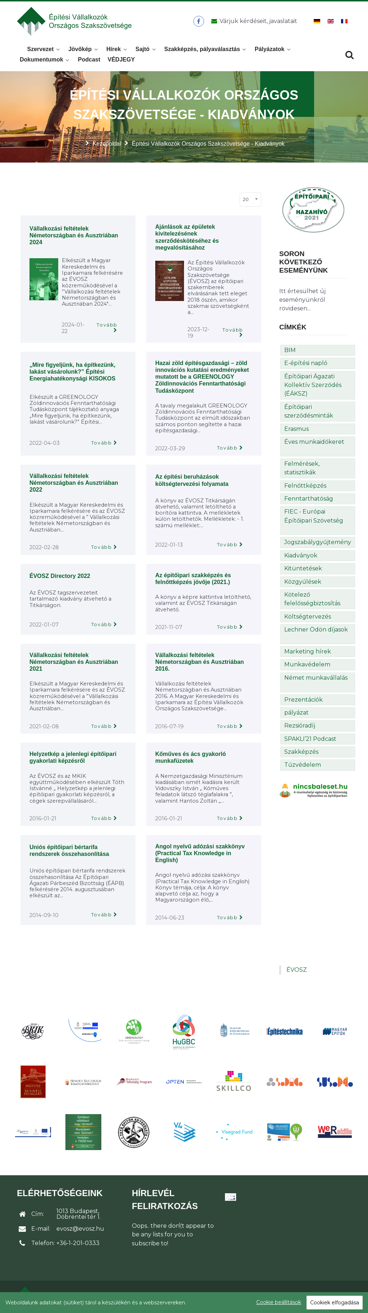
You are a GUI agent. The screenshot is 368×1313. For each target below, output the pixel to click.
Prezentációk (303, 699)
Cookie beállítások (278, 1302)
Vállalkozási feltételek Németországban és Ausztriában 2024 (73, 235)
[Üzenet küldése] (252, 21)
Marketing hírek (307, 651)
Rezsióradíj (299, 725)
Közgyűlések (302, 581)
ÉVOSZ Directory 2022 (59, 576)
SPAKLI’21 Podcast (310, 738)
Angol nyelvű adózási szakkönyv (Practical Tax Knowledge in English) (200, 853)
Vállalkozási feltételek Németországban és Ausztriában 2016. (199, 662)
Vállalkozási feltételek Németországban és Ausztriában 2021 (73, 662)
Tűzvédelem (302, 764)
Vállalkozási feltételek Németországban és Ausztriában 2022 (73, 483)
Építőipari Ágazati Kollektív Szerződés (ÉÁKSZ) (312, 385)
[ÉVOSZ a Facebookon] (198, 21)
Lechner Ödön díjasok (316, 629)
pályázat (296, 712)
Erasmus (296, 428)
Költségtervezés (307, 616)
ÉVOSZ (296, 969)
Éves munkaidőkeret (314, 441)
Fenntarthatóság (308, 498)
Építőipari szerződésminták (308, 411)
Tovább (107, 325)
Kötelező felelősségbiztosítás (312, 599)
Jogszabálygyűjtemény (317, 542)
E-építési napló (305, 363)
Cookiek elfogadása (334, 1302)
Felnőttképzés (305, 485)
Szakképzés (301, 751)
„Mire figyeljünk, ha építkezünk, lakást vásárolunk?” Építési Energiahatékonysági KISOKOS (72, 372)
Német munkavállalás (316, 677)
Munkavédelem (307, 664)
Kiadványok (300, 555)
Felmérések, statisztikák (301, 468)
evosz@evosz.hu (80, 1228)
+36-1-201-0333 (78, 1243)
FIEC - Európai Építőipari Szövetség (313, 516)
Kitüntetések (303, 568)
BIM (290, 350)
